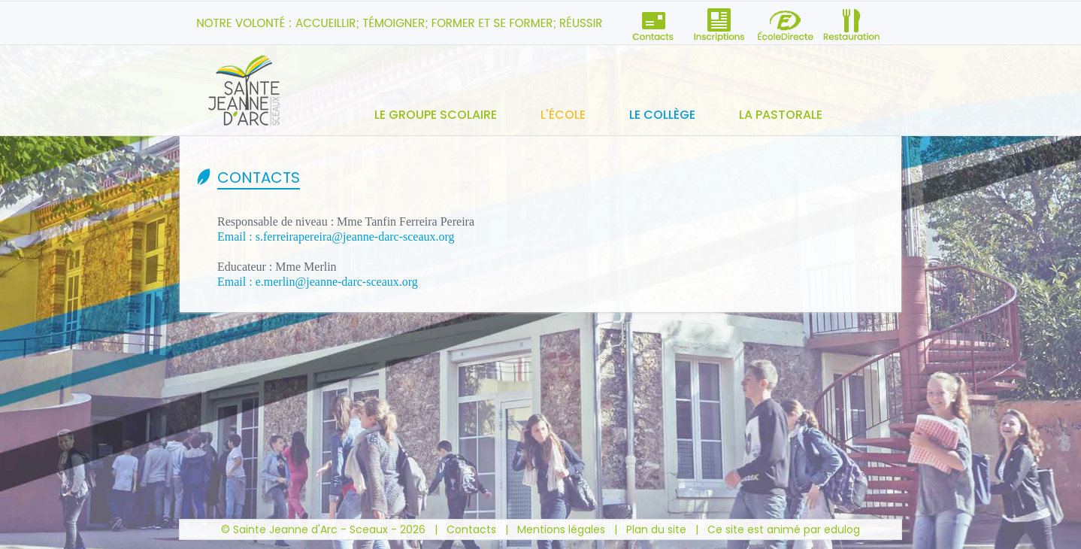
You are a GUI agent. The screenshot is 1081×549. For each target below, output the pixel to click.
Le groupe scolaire (435, 114)
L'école (563, 114)
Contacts (471, 529)
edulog (842, 529)
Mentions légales (561, 529)
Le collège (662, 114)
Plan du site (656, 529)
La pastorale (780, 114)
